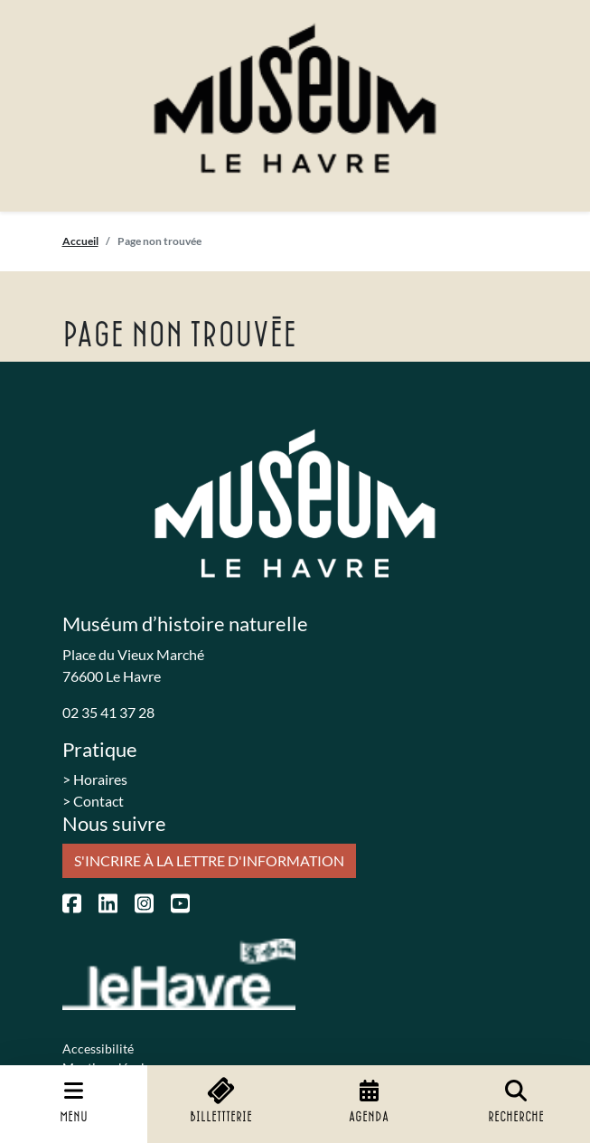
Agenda (369, 1102)
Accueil (80, 241)
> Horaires (94, 779)
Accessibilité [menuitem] (98, 1048)
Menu (74, 1102)
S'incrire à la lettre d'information (209, 860)
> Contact (93, 800)
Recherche (516, 1102)
